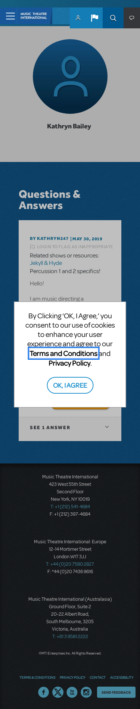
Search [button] (113, 17)
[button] (94, 17)
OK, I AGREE (70, 385)
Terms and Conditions (63, 353)
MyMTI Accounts (78, 17)
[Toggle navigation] (8, 15)
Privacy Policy (69, 363)
